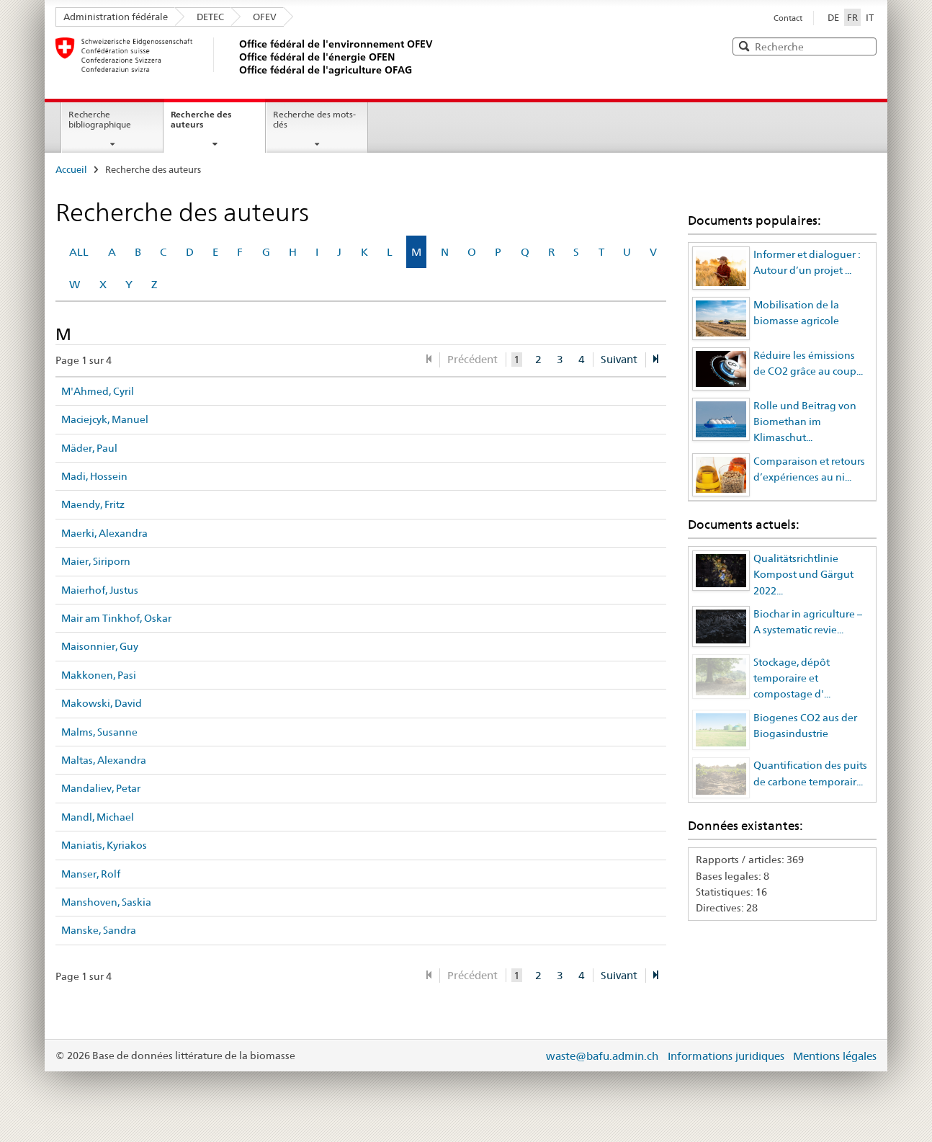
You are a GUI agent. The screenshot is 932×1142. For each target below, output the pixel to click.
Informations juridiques (726, 1056)
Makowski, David (101, 703)
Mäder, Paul (89, 448)
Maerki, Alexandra (104, 533)
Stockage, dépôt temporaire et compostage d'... (791, 678)
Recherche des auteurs (201, 119)
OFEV (265, 16)
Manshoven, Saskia (106, 902)
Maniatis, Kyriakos (104, 845)
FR (854, 16)
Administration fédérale (115, 16)
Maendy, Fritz (93, 504)
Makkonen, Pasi (98, 675)
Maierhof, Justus (99, 590)
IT (870, 17)
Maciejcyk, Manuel (104, 419)
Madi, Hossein (94, 476)
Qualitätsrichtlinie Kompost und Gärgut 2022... (803, 575)
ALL (79, 252)
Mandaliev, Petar (100, 788)
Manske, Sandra (98, 930)
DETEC (210, 16)
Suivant (619, 359)
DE (833, 17)
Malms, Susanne (99, 732)
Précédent (472, 359)
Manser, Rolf (90, 874)
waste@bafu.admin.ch (602, 1056)
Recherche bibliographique (99, 119)
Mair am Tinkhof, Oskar (116, 618)
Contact (788, 18)
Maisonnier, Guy (99, 646)
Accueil (71, 169)
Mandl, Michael (97, 817)
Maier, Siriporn (95, 561)
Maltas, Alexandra (103, 760)
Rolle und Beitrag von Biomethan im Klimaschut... (804, 422)
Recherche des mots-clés (314, 119)
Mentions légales (835, 1056)
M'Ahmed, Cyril (97, 391)
